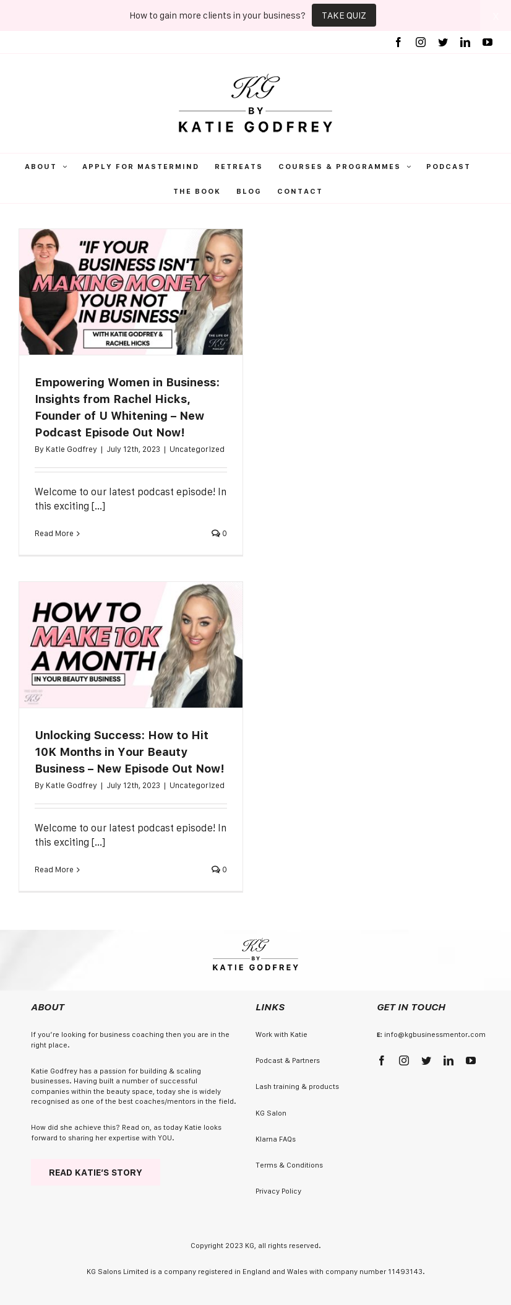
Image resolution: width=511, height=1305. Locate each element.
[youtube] (471, 1060)
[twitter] (426, 1060)
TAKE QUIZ (344, 15)
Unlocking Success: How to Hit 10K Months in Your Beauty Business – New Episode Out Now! (130, 752)
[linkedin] (448, 1060)
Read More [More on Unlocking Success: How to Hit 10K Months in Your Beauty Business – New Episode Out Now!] (54, 869)
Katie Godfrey (71, 449)
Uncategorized (197, 449)
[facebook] (382, 1060)
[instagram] (404, 1060)
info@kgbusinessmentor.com (435, 1034)
